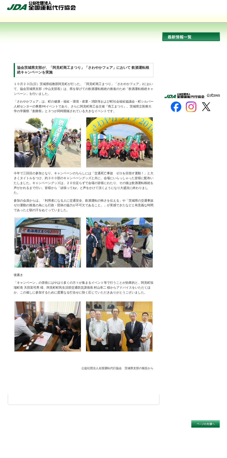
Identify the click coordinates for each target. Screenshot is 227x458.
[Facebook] (176, 107)
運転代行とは (71, 18)
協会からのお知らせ (191, 55)
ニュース (191, 46)
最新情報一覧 (191, 36)
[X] (206, 107)
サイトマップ (183, 7)
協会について (28, 18)
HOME (161, 7)
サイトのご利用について (24, 426)
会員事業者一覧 (156, 18)
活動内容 (113, 18)
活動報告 (191, 74)
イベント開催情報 (191, 65)
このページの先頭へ (205, 424)
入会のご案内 (198, 18)
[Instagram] (191, 107)
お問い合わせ (208, 7)
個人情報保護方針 (58, 426)
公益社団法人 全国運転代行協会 (41, 5)
